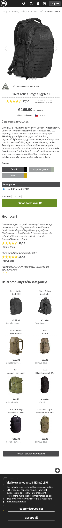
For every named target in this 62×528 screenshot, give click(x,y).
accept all (31, 518)
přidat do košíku (29, 203)
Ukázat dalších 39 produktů (31, 453)
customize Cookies (31, 509)
